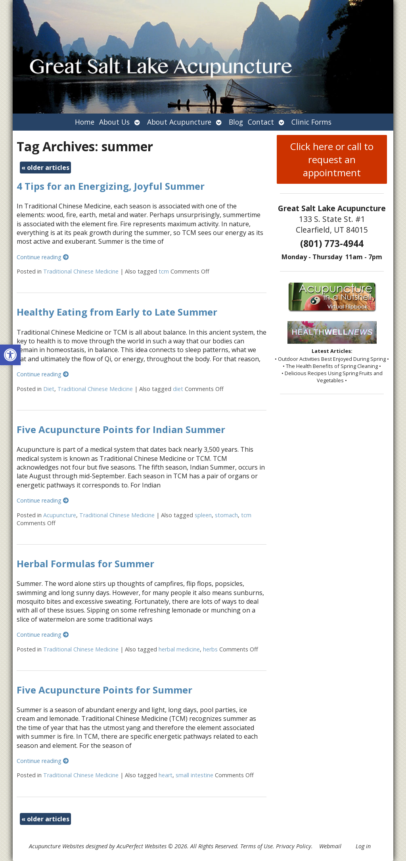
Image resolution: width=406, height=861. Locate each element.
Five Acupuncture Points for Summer (104, 689)
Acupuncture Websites (56, 846)
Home (84, 122)
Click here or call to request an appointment (331, 159)
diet (178, 389)
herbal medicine (179, 649)
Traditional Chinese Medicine (81, 271)
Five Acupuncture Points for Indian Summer (121, 429)
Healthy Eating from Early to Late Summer (117, 311)
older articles (45, 167)
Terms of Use (256, 846)
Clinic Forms (311, 122)
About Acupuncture (179, 122)
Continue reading (43, 257)
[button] (10, 355)
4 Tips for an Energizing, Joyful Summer (111, 186)
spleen (203, 515)
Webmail (330, 846)
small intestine (194, 775)
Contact (261, 122)
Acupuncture (59, 515)
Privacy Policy (293, 846)
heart (165, 775)
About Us (114, 122)
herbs (210, 649)
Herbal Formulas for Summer (85, 563)
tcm (164, 271)
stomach (226, 515)
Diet (48, 389)
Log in (363, 846)
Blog (236, 122)
